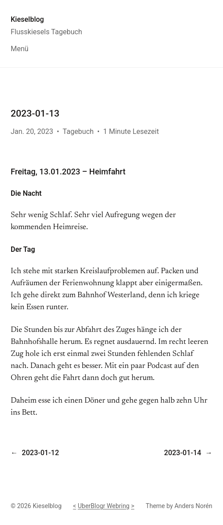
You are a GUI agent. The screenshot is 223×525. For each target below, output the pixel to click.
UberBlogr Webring (104, 505)
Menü (19, 48)
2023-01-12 (40, 452)
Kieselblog (27, 19)
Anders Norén (193, 505)
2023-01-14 (182, 452)
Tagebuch (78, 131)
